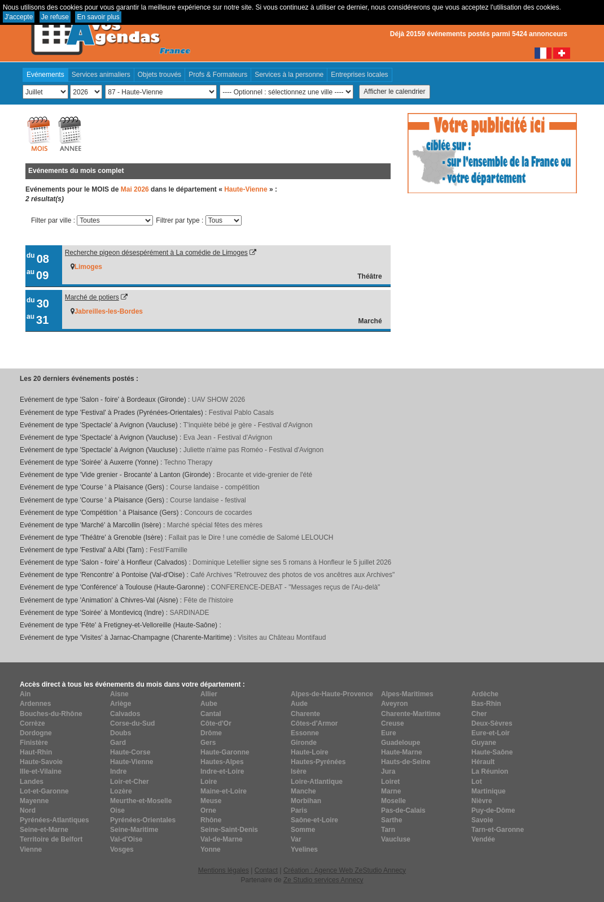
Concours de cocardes (218, 513)
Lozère (121, 791)
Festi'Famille (168, 550)
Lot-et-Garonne (44, 791)
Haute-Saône (492, 752)
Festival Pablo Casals (241, 413)
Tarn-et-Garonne (497, 830)
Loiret (390, 782)
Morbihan (306, 801)
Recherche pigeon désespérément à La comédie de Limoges (156, 253)
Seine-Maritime (134, 830)
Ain (25, 694)
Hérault (482, 762)
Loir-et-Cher (129, 782)
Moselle (393, 801)
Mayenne (34, 801)
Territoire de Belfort (51, 839)
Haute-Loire (310, 752)
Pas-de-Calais (403, 810)
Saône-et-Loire (314, 820)
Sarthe (391, 820)
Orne (208, 810)
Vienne (31, 849)
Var (296, 839)
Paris (299, 810)
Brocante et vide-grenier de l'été (265, 475)
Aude (299, 704)
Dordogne (36, 733)
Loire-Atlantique (317, 782)
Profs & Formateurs (218, 75)
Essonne (305, 733)
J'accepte (19, 17)
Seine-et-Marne (44, 830)
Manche (303, 791)
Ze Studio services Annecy (323, 880)
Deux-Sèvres (492, 723)
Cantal (210, 714)
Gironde (304, 743)
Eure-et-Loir (490, 733)
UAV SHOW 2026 (218, 400)
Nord (28, 810)
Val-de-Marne (221, 839)
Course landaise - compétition (215, 487)
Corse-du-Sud (132, 723)
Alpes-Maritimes (407, 694)
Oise (117, 810)
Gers (208, 743)
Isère (299, 771)
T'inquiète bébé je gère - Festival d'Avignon (247, 425)
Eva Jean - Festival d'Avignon (228, 437)
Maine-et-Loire (223, 791)
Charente (305, 714)
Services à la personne (289, 75)
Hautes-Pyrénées (318, 762)
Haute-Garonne (225, 752)
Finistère (34, 743)
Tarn (388, 830)
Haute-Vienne (131, 762)
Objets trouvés (159, 75)
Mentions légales (223, 870)
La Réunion (489, 771)
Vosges (122, 849)
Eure (388, 733)
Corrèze (32, 723)
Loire (208, 782)
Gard (118, 743)
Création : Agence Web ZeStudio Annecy (344, 870)
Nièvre (481, 801)
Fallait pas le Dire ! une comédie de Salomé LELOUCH (250, 537)
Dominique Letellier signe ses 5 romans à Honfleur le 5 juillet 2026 (291, 562)
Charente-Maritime (410, 714)
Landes (31, 782)
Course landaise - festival (208, 500)
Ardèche (484, 694)
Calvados (125, 714)
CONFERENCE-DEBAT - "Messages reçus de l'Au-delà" (295, 587)
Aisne (119, 694)
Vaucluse (395, 839)
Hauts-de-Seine (405, 762)
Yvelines (304, 849)
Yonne (210, 849)
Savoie (482, 820)
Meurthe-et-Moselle (141, 801)
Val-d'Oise (126, 839)
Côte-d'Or (215, 723)
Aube (208, 704)
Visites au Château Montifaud (282, 637)
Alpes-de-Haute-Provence (332, 694)
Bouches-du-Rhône (51, 714)
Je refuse (55, 17)
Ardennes (35, 704)
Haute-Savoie (41, 762)
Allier (208, 694)
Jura (388, 771)
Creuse (392, 723)
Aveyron (394, 704)
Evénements (45, 75)
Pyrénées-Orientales (143, 820)
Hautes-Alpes (222, 762)
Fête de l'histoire (209, 600)
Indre (118, 771)
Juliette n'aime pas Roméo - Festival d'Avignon (253, 450)
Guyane (483, 743)
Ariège (120, 704)
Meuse (210, 801)
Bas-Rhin (486, 704)
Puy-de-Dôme (493, 810)
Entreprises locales (359, 75)
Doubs (120, 733)
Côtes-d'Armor (314, 723)
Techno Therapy (188, 462)
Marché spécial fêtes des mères (214, 525)
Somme (303, 830)
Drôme (211, 733)
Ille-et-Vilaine (41, 771)
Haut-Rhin (36, 752)
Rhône (210, 820)
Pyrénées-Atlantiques (54, 820)
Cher (479, 714)
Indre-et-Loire (222, 771)
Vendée (483, 839)
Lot (476, 782)
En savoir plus (98, 17)
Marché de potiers (92, 297)
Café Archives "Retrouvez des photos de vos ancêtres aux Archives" (292, 575)
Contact (266, 870)
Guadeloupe (400, 743)
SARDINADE (189, 613)
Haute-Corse (130, 752)
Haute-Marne (401, 752)
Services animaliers (101, 75)
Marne (391, 791)
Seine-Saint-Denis (229, 830)
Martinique (488, 791)
